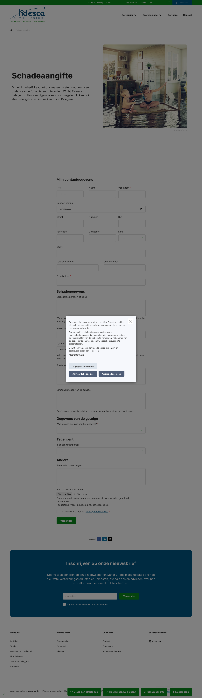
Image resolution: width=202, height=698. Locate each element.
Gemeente (94, 231)
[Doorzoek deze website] (169, 2)
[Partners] (172, 15)
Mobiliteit (14, 641)
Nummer (93, 217)
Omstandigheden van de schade (74, 389)
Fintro (109, 3)
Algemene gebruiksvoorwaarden (25, 691)
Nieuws (143, 3)
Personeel (61, 646)
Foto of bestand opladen (70, 489)
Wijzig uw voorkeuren (83, 366)
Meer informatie (76, 355)
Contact (106, 641)
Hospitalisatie (16, 656)
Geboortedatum (65, 203)
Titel (59, 187)
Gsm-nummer (111, 261)
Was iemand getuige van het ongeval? (77, 424)
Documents (108, 646)
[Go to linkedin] (105, 539)
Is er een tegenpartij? (68, 444)
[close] (130, 321)
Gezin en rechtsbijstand (21, 651)
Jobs (151, 3)
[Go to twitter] (111, 539)
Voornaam (123, 187)
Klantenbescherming (112, 651)
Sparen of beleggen (19, 661)
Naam (92, 187)
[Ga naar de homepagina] (38, 15)
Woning (13, 646)
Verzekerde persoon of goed (72, 296)
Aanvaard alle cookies (83, 374)
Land (120, 231)
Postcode (62, 231)
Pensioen (14, 666)
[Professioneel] (149, 15)
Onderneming (63, 641)
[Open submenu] (135, 15)
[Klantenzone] (182, 2)
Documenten (131, 3)
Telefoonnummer (65, 261)
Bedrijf (60, 246)
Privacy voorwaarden (97, 511)
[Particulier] (126, 15)
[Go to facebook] (99, 539)
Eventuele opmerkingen (69, 465)
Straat (60, 217)
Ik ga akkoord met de (88, 604)
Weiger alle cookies (111, 374)
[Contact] (186, 15)
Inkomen (60, 651)
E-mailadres (63, 276)
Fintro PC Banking (95, 3)
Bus (120, 217)
